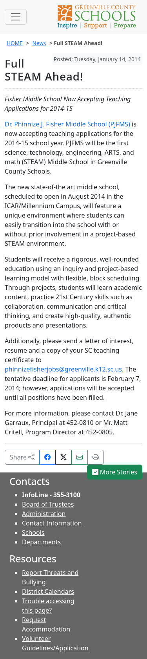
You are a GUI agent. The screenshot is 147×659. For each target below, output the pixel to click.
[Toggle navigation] (16, 17)
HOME (15, 43)
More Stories (115, 472)
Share (22, 457)
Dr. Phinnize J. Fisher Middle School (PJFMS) (67, 124)
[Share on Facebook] (47, 457)
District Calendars (48, 591)
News (39, 43)
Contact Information (52, 523)
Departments (41, 542)
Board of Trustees (48, 504)
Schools (33, 532)
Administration (43, 513)
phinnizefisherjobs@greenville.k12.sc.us (63, 369)
